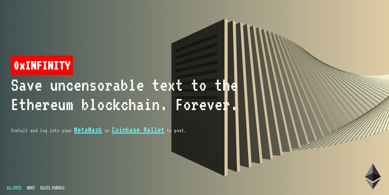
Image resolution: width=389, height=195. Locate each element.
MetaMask (88, 129)
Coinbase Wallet (138, 129)
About (31, 187)
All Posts (14, 187)
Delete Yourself (52, 187)
